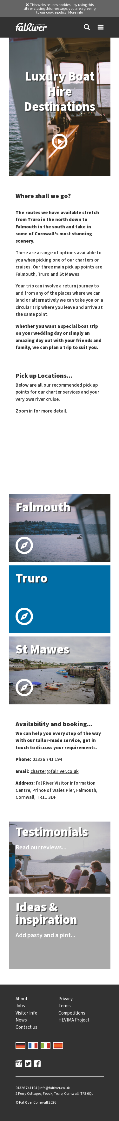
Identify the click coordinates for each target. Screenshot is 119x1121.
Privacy (65, 999)
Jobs (20, 1006)
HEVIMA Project (73, 1020)
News (21, 1020)
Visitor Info (26, 1013)
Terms (64, 1006)
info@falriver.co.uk (54, 1087)
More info (75, 12)
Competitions (71, 1013)
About (22, 999)
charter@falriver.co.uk (54, 771)
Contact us (26, 1027)
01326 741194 (26, 1087)
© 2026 (36, 1102)
